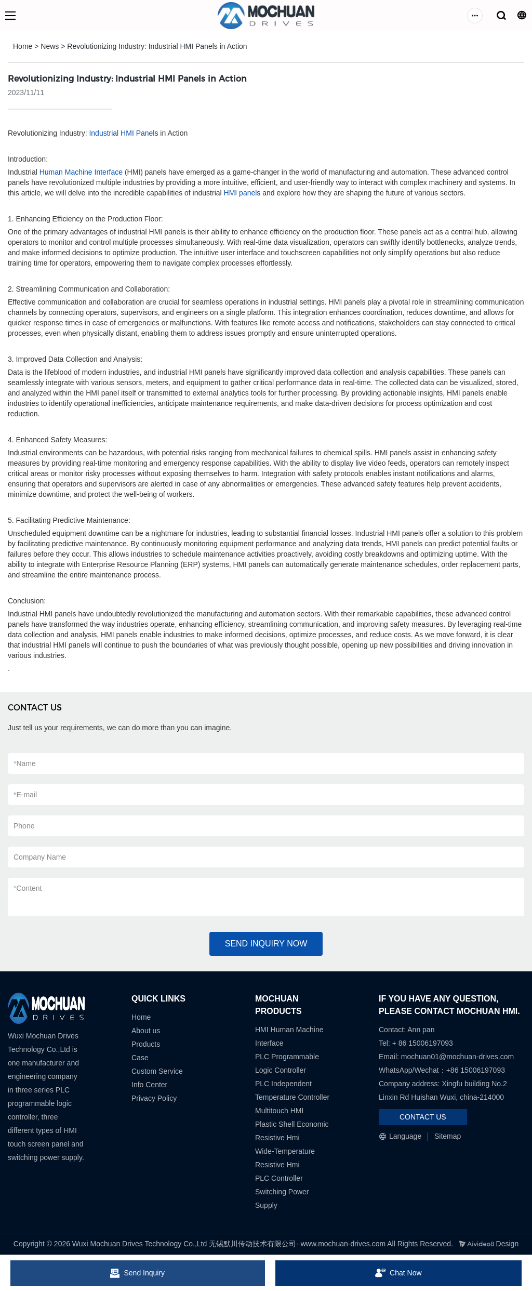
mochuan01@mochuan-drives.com (457, 1056)
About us (145, 1030)
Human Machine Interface (81, 172)
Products (145, 1044)
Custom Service (157, 1071)
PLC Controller (279, 1178)
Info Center (149, 1085)
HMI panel (240, 193)
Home (22, 46)
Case (140, 1057)
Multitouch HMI (279, 1110)
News (50, 46)
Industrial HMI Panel (121, 133)
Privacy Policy (154, 1098)
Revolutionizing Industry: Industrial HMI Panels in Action (157, 46)
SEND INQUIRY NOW (266, 943)
